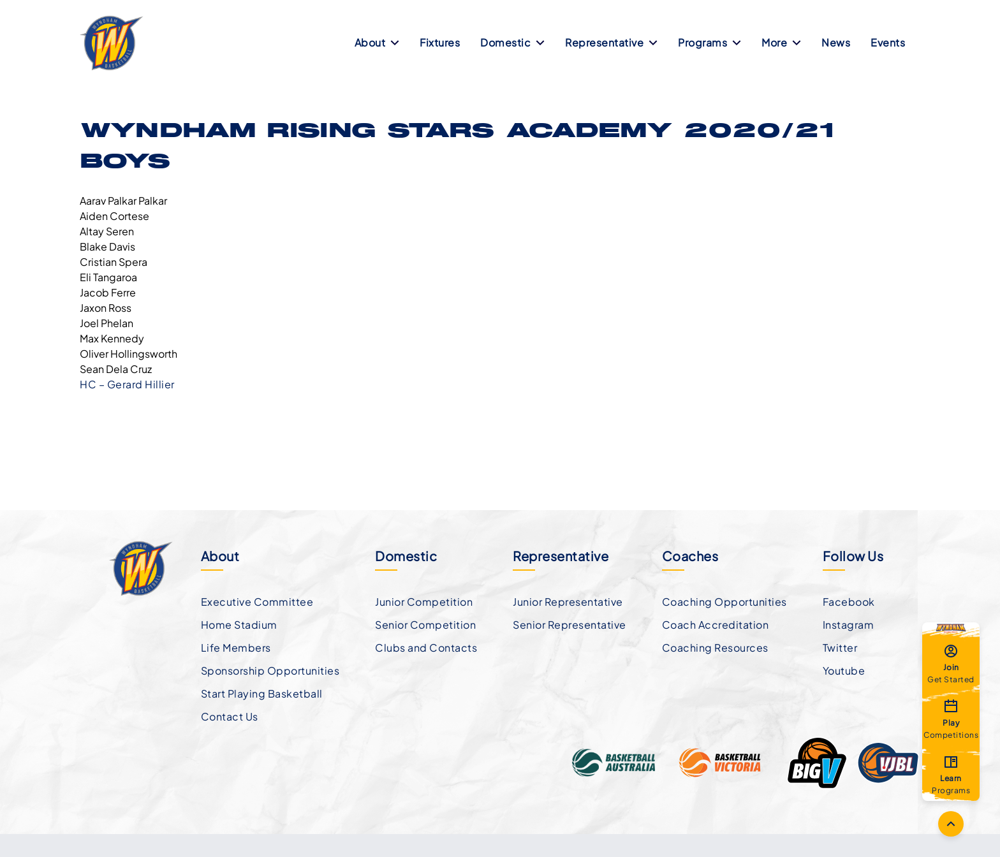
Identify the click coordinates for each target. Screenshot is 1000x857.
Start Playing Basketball (262, 693)
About (377, 42)
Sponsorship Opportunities (270, 670)
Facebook (849, 601)
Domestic (512, 42)
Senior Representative (569, 624)
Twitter (840, 647)
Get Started (950, 663)
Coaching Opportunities (724, 601)
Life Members (236, 647)
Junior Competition (424, 601)
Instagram (848, 624)
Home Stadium (239, 624)
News (835, 42)
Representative (611, 42)
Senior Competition (425, 624)
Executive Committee (257, 601)
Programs (709, 42)
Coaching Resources (715, 647)
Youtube (844, 670)
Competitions (950, 718)
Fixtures (440, 42)
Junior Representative (568, 601)
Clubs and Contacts (426, 647)
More (781, 42)
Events (888, 42)
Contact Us (229, 716)
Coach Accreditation (715, 624)
